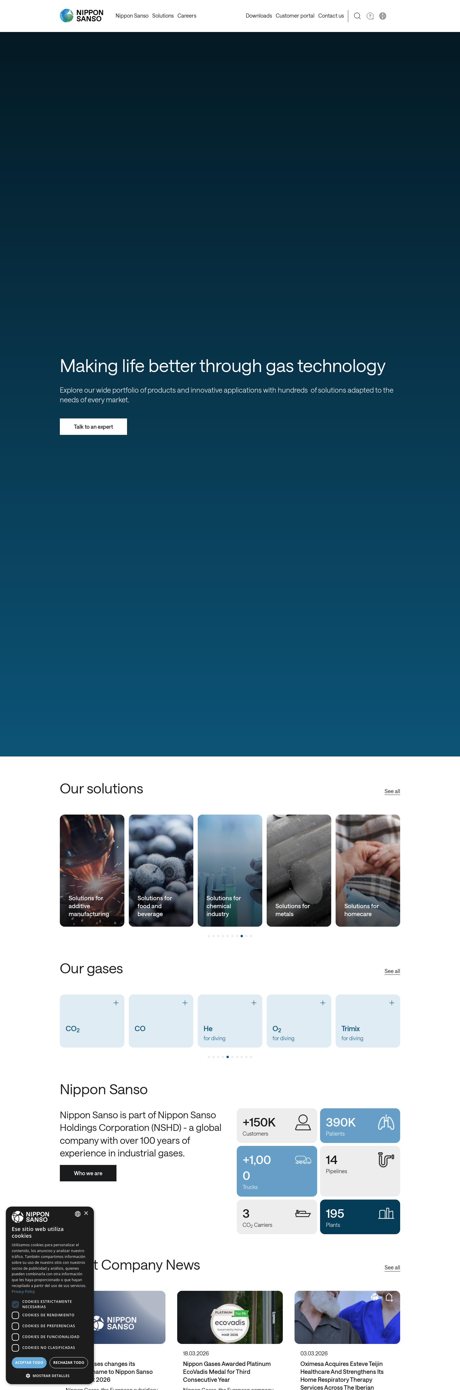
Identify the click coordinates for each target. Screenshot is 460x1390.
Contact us (331, 15)
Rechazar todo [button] (68, 1362)
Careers (186, 15)
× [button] (86, 1213)
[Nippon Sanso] (81, 16)
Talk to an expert (93, 426)
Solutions (163, 15)
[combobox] (78, 1214)
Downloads (259, 15)
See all (392, 791)
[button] (50, 1375)
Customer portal (295, 15)
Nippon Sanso (132, 15)
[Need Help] (370, 16)
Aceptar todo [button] (29, 1362)
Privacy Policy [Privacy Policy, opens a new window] (23, 1291)
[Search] (357, 16)
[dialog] (50, 1295)
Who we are (88, 1173)
